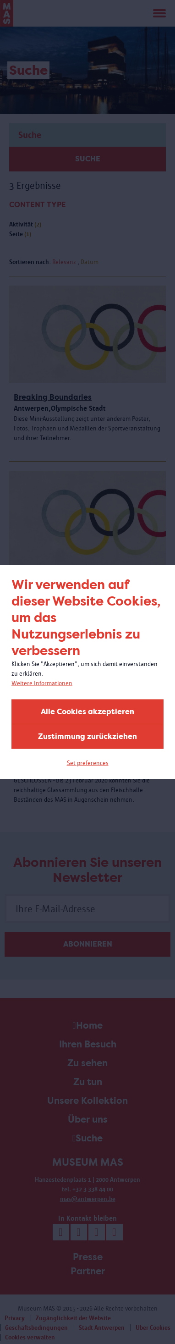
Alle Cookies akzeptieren (87, 711)
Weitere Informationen (41, 683)
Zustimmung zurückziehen (87, 736)
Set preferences (88, 763)
